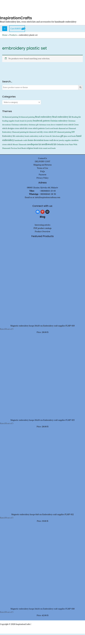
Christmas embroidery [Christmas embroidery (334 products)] (19, 126)
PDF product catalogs (43, 229)
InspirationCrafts (16, 19)
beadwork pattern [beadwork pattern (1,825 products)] (41, 122)
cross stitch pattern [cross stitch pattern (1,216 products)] (36, 129)
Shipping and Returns (42, 166)
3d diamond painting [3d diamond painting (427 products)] (10, 118)
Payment (42, 176)
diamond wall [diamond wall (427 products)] (34, 133)
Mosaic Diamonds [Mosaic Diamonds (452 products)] (20, 146)
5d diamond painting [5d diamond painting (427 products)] (27, 118)
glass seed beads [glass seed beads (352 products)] (70, 137)
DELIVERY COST (42, 163)
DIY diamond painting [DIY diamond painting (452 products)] (62, 133)
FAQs (42, 172)
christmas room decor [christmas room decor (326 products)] (47, 126)
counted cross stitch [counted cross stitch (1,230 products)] (64, 126)
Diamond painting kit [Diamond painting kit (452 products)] (20, 133)
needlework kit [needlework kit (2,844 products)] (48, 145)
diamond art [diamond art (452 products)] (63, 129)
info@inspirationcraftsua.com (47, 199)
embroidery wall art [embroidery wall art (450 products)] (37, 137)
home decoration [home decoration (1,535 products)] (35, 141)
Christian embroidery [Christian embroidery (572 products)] (59, 122)
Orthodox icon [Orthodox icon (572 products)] (62, 146)
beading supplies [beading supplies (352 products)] (8, 122)
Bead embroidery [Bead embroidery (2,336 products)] (43, 118)
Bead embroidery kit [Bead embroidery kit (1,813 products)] (61, 118)
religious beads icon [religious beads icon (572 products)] (34, 149)
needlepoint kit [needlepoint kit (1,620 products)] (34, 145)
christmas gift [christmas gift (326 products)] (33, 126)
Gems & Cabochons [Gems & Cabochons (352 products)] (52, 137)
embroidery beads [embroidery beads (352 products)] (22, 137)
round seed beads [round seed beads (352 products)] (49, 149)
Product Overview (42, 233)
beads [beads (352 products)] (17, 122)
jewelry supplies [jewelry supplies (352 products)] (65, 142)
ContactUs (42, 159)
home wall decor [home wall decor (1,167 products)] (51, 141)
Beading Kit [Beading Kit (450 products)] (76, 118)
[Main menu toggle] (4, 30)
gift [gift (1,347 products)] (61, 137)
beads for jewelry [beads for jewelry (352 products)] (26, 122)
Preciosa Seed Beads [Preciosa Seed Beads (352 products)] (18, 149)
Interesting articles (42, 226)
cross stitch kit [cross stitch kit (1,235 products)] (20, 129)
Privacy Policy (43, 179)
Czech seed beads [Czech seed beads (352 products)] (51, 130)
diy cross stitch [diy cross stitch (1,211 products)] (46, 133)
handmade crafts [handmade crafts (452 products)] (20, 141)
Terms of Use (42, 169)
